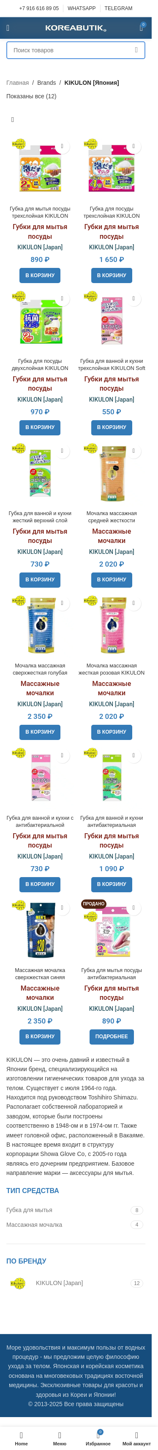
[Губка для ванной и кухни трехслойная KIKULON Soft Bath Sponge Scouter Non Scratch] (112, 321)
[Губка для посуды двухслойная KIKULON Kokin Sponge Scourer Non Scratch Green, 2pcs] (40, 321)
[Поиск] (75, 50)
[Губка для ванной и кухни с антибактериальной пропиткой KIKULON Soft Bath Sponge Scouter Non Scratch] (40, 778)
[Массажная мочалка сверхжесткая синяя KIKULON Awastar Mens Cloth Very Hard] (40, 930)
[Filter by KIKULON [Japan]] (67, 1283)
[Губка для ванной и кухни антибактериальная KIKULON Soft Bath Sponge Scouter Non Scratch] (112, 778)
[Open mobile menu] (8, 27)
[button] (39, 275)
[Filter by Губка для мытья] (67, 1210)
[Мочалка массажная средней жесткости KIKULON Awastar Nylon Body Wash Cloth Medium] (112, 473)
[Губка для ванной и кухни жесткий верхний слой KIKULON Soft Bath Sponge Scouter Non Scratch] (40, 473)
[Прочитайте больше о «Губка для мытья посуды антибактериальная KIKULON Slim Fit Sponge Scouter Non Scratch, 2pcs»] (112, 1037)
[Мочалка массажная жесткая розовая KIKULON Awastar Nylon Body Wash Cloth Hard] (112, 625)
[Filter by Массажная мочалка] (67, 1225)
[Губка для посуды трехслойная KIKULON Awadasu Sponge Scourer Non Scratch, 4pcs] (112, 169)
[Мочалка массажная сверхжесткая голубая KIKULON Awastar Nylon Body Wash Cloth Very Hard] (40, 625)
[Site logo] (76, 27)
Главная (17, 82)
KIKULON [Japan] (40, 247)
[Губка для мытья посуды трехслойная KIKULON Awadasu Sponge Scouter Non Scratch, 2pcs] (40, 169)
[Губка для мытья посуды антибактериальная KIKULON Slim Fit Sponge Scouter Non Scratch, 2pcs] (112, 930)
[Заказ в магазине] (12, 120)
